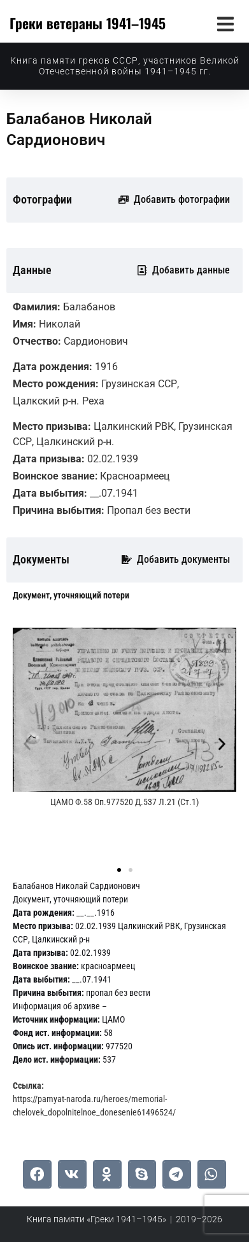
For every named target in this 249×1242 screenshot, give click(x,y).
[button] (225, 24)
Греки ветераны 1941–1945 (88, 23)
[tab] (71, 596)
